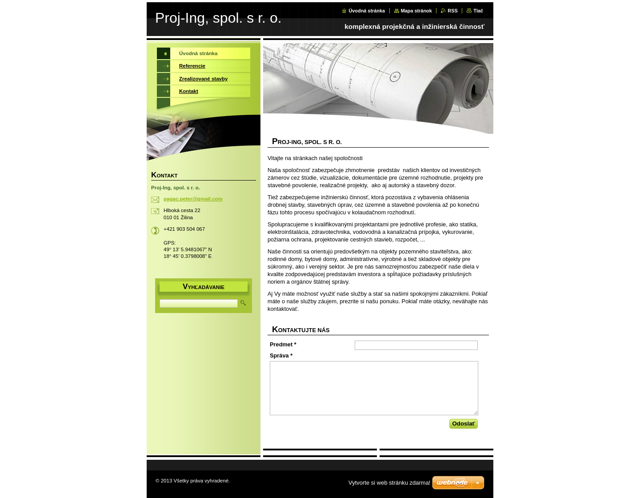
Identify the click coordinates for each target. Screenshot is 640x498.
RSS (452, 10)
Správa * (281, 355)
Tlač (478, 10)
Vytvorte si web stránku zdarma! (389, 482)
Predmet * (283, 344)
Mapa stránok (416, 10)
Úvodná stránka (366, 10)
